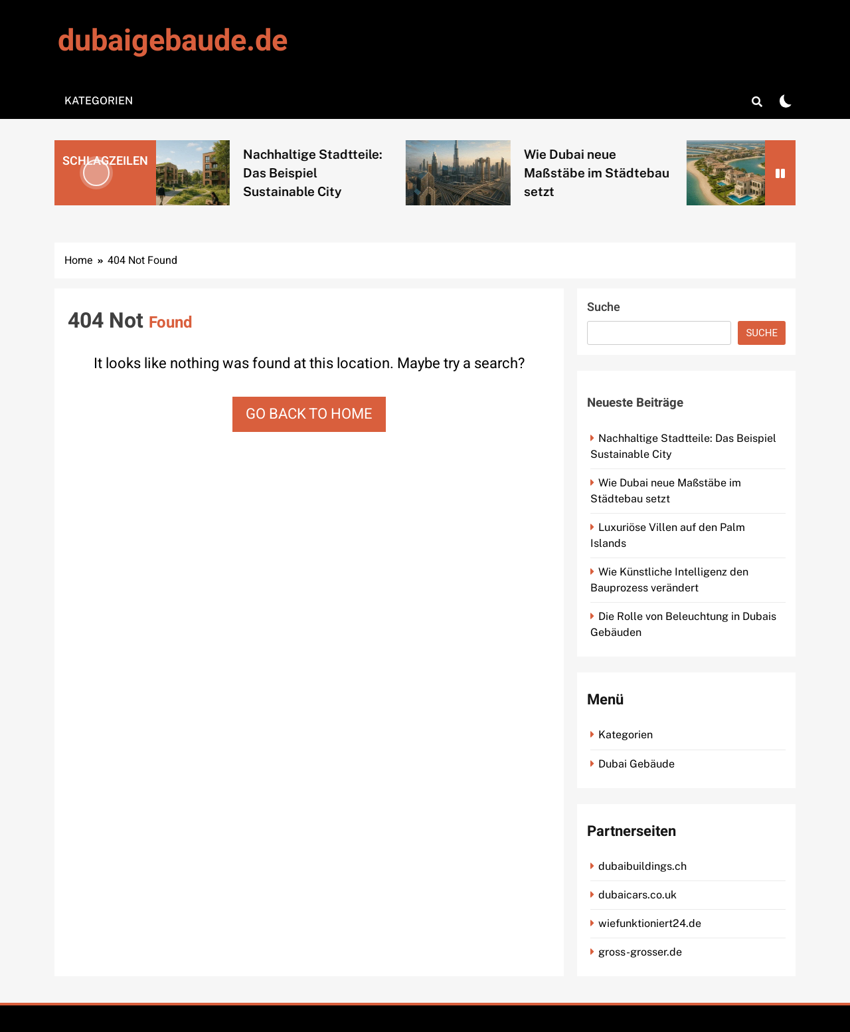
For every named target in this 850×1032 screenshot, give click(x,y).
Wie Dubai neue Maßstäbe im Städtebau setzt (607, 173)
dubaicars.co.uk (637, 894)
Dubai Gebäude (636, 764)
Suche (603, 307)
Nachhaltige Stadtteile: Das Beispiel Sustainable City (323, 173)
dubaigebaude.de (173, 41)
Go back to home (309, 414)
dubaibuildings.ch (642, 866)
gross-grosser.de (640, 952)
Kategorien (98, 100)
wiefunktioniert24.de (649, 923)
